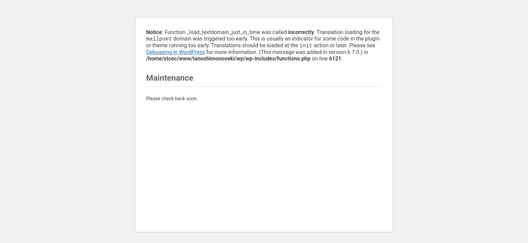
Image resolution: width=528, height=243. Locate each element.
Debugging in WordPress (175, 53)
